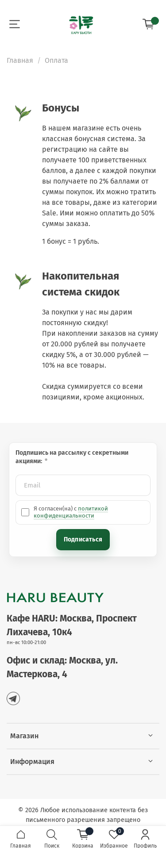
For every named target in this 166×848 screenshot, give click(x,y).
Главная (20, 60)
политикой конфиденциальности (71, 512)
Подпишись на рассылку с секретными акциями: (71, 457)
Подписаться (83, 539)
